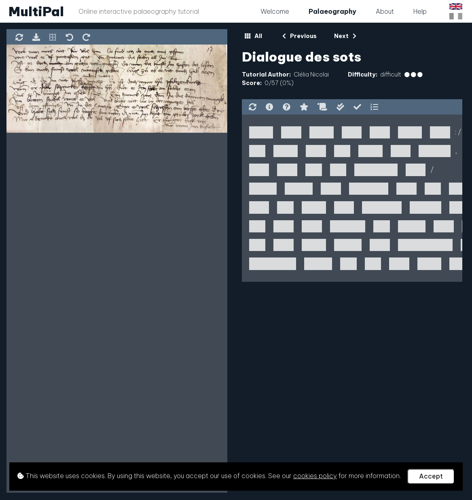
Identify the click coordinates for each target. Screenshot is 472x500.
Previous (299, 36)
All (253, 36)
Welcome (274, 11)
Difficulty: (362, 74)
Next (345, 36)
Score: (252, 83)
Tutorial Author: (266, 74)
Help (420, 11)
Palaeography (332, 11)
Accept (431, 476)
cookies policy (315, 476)
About (385, 11)
